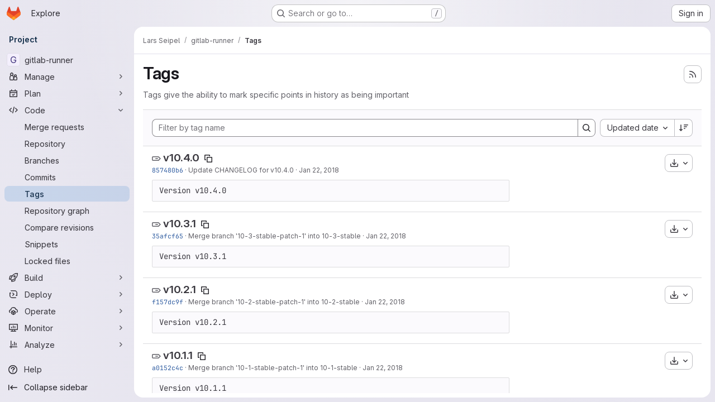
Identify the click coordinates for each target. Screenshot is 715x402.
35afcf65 (167, 236)
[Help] (67, 369)
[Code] (67, 110)
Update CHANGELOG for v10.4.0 (241, 170)
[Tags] (67, 194)
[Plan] (67, 93)
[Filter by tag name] (365, 128)
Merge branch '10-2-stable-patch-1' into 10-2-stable (274, 302)
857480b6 (167, 170)
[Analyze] (67, 344)
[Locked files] (67, 261)
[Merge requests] (67, 127)
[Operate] (67, 311)
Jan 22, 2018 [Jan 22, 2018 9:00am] (386, 236)
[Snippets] (67, 244)
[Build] (67, 277)
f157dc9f (167, 302)
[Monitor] (67, 328)
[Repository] (67, 143)
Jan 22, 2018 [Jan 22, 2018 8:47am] (383, 367)
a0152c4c (167, 367)
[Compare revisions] (67, 227)
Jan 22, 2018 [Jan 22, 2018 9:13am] (319, 170)
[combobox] (637, 128)
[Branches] (67, 160)
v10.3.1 (179, 223)
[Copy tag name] (208, 158)
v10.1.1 (178, 355)
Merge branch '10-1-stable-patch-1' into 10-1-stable (273, 367)
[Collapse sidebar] (67, 387)
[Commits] (67, 177)
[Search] (586, 128)
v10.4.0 (181, 157)
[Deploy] (67, 294)
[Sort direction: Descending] (684, 128)
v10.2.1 (179, 289)
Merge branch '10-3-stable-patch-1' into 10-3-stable (274, 236)
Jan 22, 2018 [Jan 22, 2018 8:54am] (385, 302)
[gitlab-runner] (67, 60)
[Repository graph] (67, 210)
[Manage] (67, 76)
